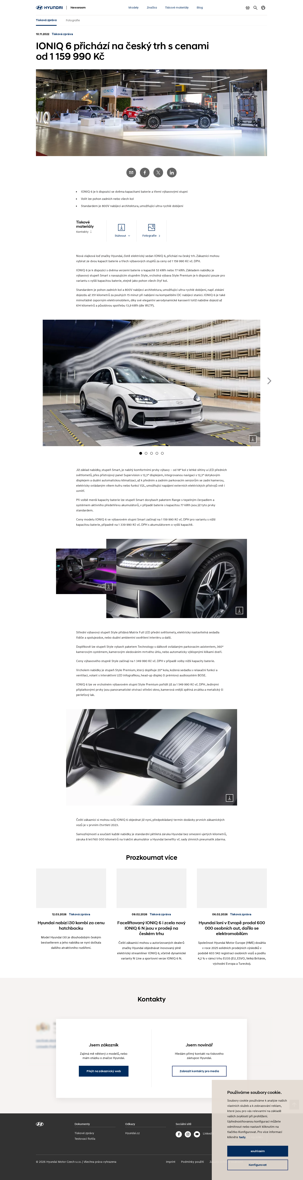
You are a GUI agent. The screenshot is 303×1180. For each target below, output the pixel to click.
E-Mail (131, 172)
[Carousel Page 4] (157, 453)
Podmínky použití (192, 1161)
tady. (242, 1137)
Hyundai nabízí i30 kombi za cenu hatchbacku (71, 925)
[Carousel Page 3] (151, 453)
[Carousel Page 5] (162, 453)
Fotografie (73, 20)
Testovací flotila (85, 1138)
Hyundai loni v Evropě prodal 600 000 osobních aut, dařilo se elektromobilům (232, 928)
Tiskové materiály (177, 7)
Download (252, 439)
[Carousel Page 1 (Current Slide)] (140, 453)
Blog (200, 7)
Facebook (145, 172)
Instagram (188, 1134)
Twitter (158, 172)
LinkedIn (172, 172)
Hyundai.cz (132, 1133)
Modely (134, 7)
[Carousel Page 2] (146, 453)
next (269, 380)
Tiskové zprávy (84, 1133)
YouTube (197, 1134)
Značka (152, 7)
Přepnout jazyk (263, 8)
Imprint (170, 1161)
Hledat (255, 8)
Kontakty (82, 232)
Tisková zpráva (46, 20)
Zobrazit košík (248, 8)
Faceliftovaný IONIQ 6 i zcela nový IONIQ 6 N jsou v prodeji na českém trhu (151, 928)
